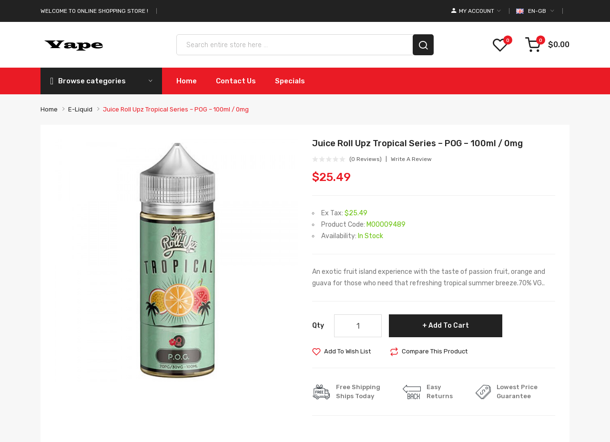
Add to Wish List (347, 351)
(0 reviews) (365, 159)
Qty (318, 325)
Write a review (411, 159)
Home (49, 109)
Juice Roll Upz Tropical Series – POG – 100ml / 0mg (176, 109)
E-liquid (80, 109)
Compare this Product (435, 351)
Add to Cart (448, 325)
